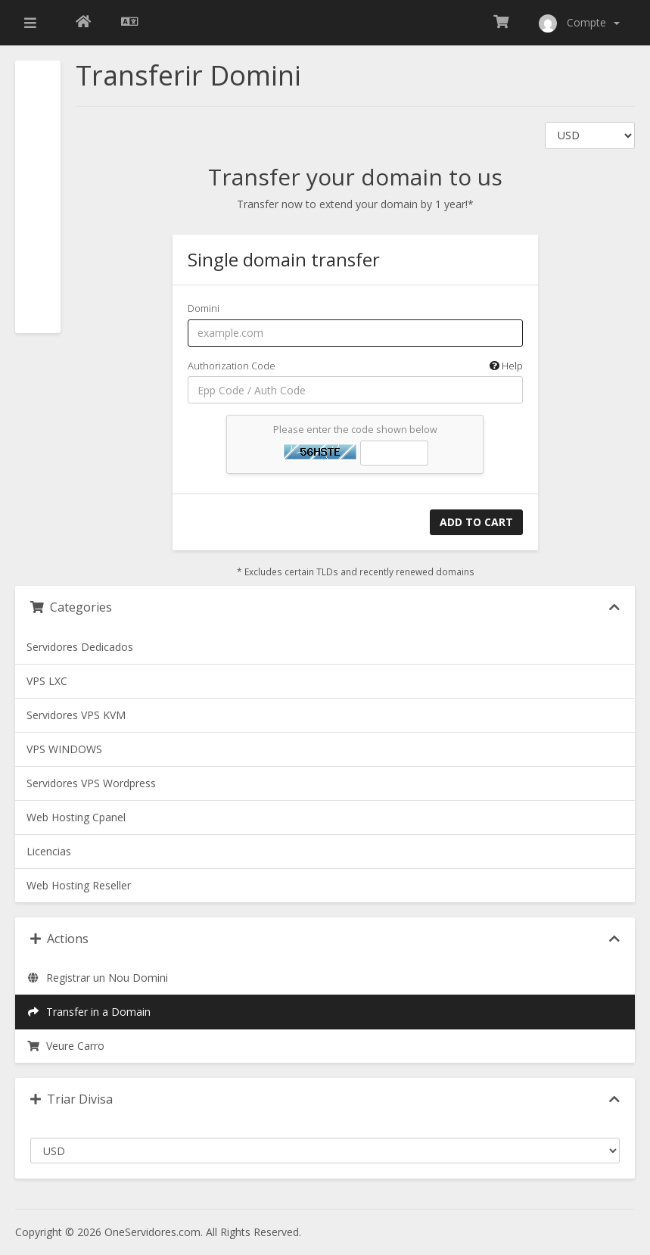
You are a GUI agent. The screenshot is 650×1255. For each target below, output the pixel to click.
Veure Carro (65, 1046)
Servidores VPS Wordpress (91, 783)
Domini (203, 308)
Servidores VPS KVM (76, 715)
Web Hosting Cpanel (76, 817)
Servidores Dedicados (79, 647)
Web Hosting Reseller (78, 885)
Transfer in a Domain (88, 1011)
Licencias (48, 851)
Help (506, 365)
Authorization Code (355, 366)
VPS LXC (46, 681)
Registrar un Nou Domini (97, 977)
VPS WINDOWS (64, 749)
